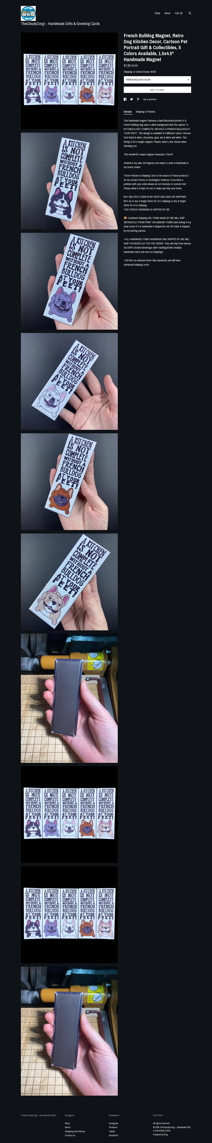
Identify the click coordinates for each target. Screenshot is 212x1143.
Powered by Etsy (160, 1134)
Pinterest (113, 1127)
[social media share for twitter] (131, 99)
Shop (157, 13)
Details (128, 111)
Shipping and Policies (75, 1131)
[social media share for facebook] (125, 99)
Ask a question (150, 99)
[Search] (190, 13)
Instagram (113, 1123)
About (167, 13)
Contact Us (70, 1135)
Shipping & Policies (145, 111)
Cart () (179, 13)
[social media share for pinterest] (138, 99)
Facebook (113, 1135)
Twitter (112, 1131)
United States (143, 72)
